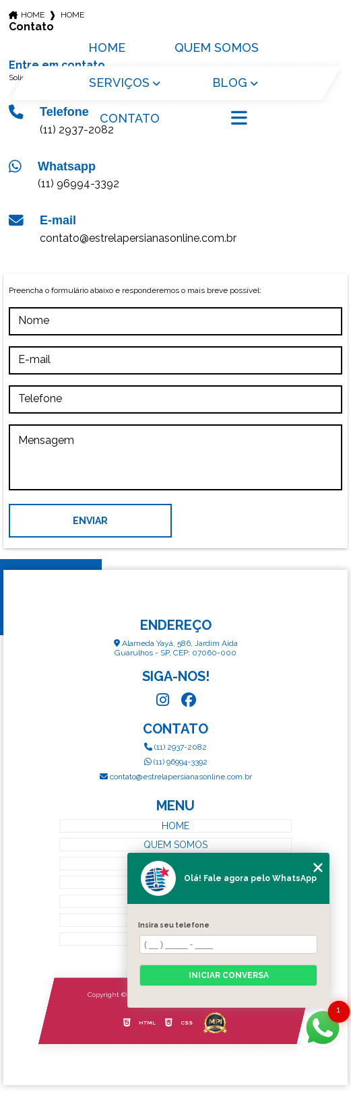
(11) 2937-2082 (175, 747)
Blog (229, 82)
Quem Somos (216, 47)
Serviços (119, 82)
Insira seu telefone (174, 925)
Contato (130, 118)
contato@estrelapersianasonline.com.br (138, 238)
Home (106, 47)
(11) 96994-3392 (78, 183)
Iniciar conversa (229, 975)
